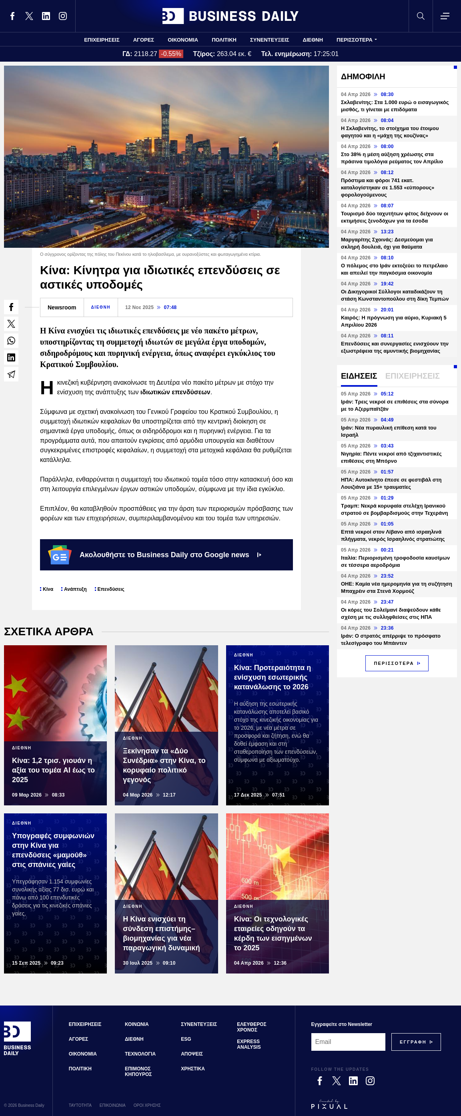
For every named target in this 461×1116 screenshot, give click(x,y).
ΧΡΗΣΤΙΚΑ (193, 1069)
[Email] (348, 1042)
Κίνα (48, 589)
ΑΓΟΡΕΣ (143, 40)
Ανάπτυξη (75, 589)
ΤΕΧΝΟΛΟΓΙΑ (140, 1054)
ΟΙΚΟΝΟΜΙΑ (183, 40)
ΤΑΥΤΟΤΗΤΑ (80, 1105)
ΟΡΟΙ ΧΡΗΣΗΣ (147, 1105)
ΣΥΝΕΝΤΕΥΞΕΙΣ (269, 40)
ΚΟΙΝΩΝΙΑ (137, 1024)
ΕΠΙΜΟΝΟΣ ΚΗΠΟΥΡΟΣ (138, 1071)
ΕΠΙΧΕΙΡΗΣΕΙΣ (102, 40)
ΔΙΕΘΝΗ (313, 40)
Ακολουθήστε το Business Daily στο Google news (154, 554)
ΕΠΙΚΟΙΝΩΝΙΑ (113, 1105)
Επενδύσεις (111, 589)
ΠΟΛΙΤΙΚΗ (224, 40)
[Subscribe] (413, 1042)
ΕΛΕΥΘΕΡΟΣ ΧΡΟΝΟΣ (251, 1027)
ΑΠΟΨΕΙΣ (192, 1054)
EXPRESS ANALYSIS (249, 1044)
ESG (186, 1039)
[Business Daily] (17, 1054)
